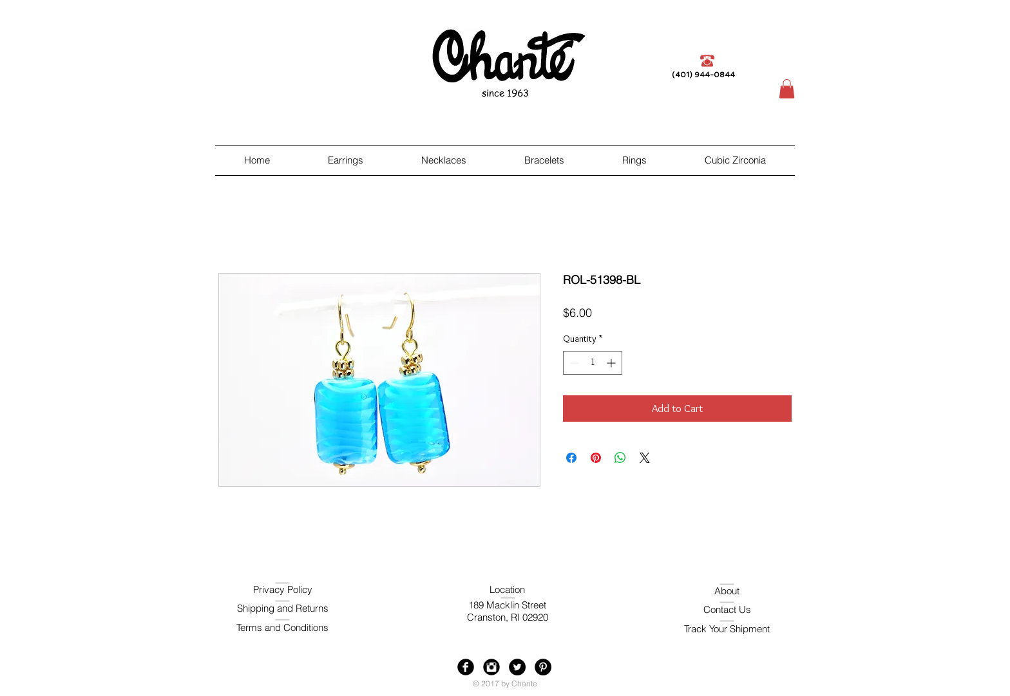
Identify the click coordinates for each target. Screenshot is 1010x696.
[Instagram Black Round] (491, 667)
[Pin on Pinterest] (596, 458)
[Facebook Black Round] (465, 667)
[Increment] (612, 363)
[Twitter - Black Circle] (517, 667)
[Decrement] (573, 363)
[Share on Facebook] (571, 458)
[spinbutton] (592, 363)
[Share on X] (645, 458)
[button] (787, 89)
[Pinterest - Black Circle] (543, 667)
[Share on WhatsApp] (620, 458)
